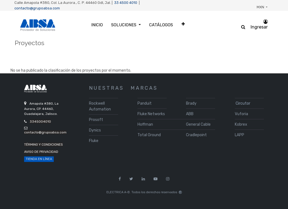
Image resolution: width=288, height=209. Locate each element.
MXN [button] (261, 7)
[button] (183, 24)
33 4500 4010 (125, 3)
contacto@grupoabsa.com (37, 8)
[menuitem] (97, 25)
